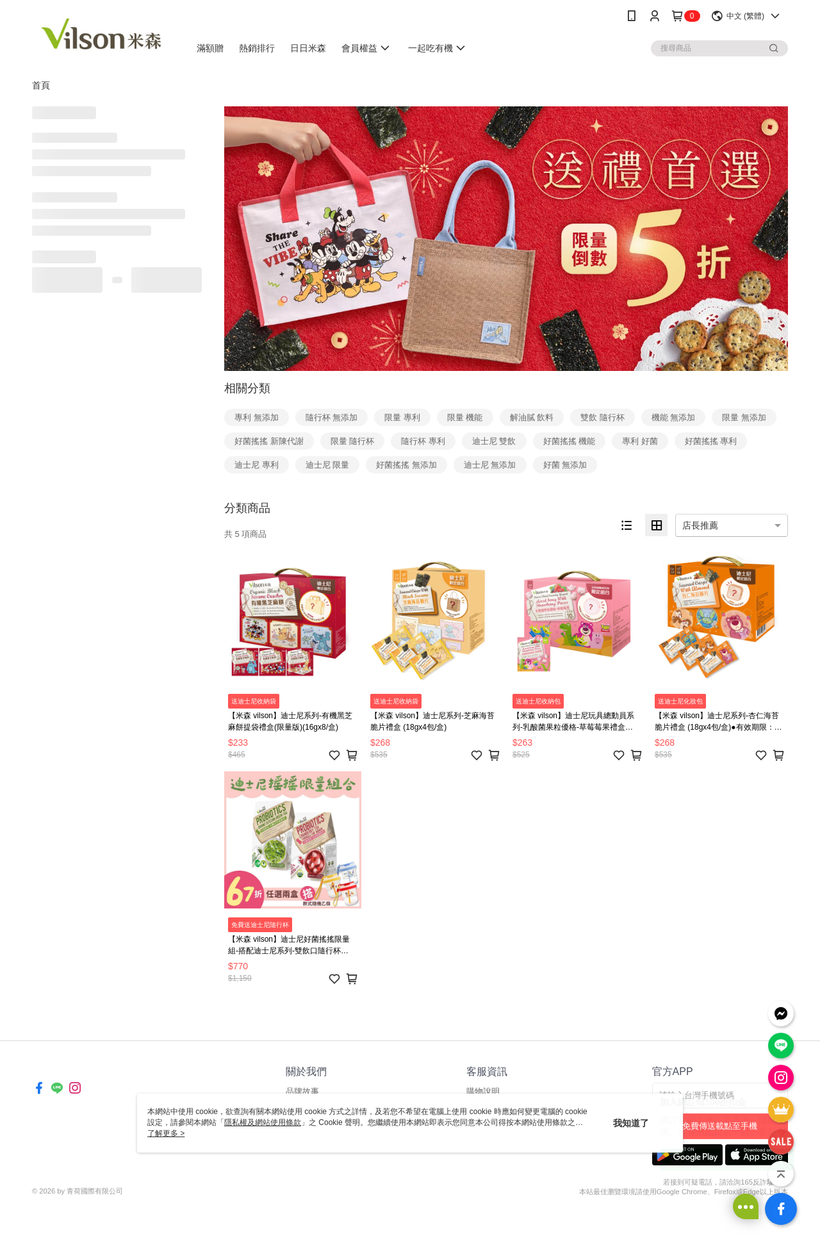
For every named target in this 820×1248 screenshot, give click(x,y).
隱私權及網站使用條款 (262, 1122)
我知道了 (631, 1123)
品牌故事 (302, 1091)
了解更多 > (165, 1133)
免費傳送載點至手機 (719, 1126)
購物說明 (483, 1091)
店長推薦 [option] (700, 525)
